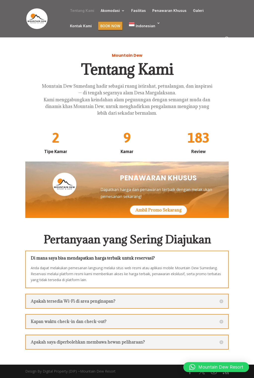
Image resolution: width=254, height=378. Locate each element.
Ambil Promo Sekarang (158, 210)
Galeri (198, 11)
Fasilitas (138, 11)
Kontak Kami (81, 26)
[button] (216, 367)
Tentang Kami (82, 11)
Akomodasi (110, 11)
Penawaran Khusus (169, 11)
